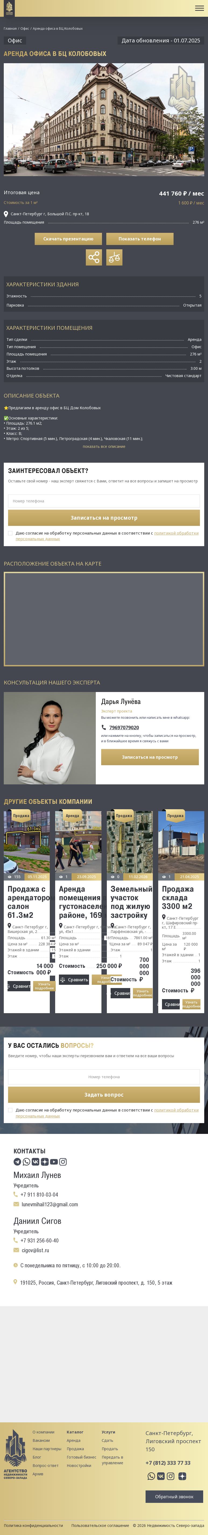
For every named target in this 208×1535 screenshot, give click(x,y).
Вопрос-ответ (46, 1465)
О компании (43, 1432)
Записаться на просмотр (150, 757)
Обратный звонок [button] (174, 1497)
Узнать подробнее (44, 986)
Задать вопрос (104, 1094)
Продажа (75, 1448)
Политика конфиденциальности (33, 1525)
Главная (10, 28)
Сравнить (21, 986)
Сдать (107, 1440)
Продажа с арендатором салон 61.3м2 (32, 902)
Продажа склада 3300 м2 (178, 897)
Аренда (73, 1440)
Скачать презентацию (68, 239)
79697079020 (124, 728)
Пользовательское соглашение (100, 1525)
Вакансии (41, 1440)
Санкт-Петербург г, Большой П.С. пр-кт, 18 (46, 214)
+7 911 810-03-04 (39, 1194)
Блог (37, 1457)
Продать (110, 1448)
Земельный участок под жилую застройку (132, 902)
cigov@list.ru (35, 1250)
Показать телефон (140, 239)
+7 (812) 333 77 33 (168, 1462)
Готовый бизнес (81, 1457)
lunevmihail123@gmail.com (50, 1204)
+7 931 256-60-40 (39, 1240)
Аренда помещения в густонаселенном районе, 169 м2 (90, 902)
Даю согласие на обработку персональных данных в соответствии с (107, 536)
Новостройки (79, 1465)
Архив (38, 1473)
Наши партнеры (47, 1448)
